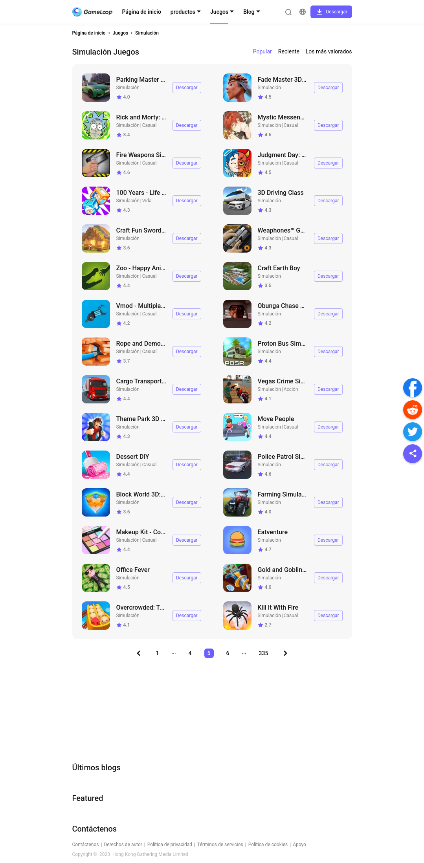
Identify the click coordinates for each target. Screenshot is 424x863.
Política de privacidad (169, 844)
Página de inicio (141, 12)
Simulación (147, 33)
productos (183, 12)
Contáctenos (85, 844)
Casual (149, 125)
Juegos (219, 12)
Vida (147, 200)
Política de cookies (268, 844)
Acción (291, 389)
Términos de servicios (220, 844)
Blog (248, 12)
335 (263, 653)
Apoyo (299, 844)
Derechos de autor (123, 844)
